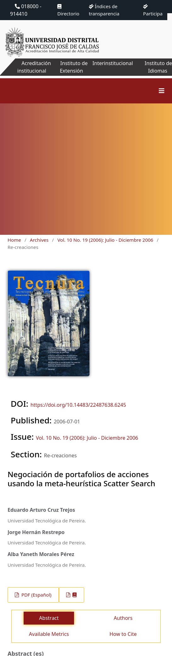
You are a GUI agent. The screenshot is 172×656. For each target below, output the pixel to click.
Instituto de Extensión (74, 67)
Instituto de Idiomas (158, 67)
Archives (39, 240)
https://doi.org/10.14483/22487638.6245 (78, 404)
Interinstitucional (112, 63)
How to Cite (123, 634)
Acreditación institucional (34, 67)
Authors (123, 618)
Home (14, 240)
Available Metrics (49, 634)
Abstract (49, 618)
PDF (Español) (35, 595)
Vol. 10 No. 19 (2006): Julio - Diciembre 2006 (105, 240)
